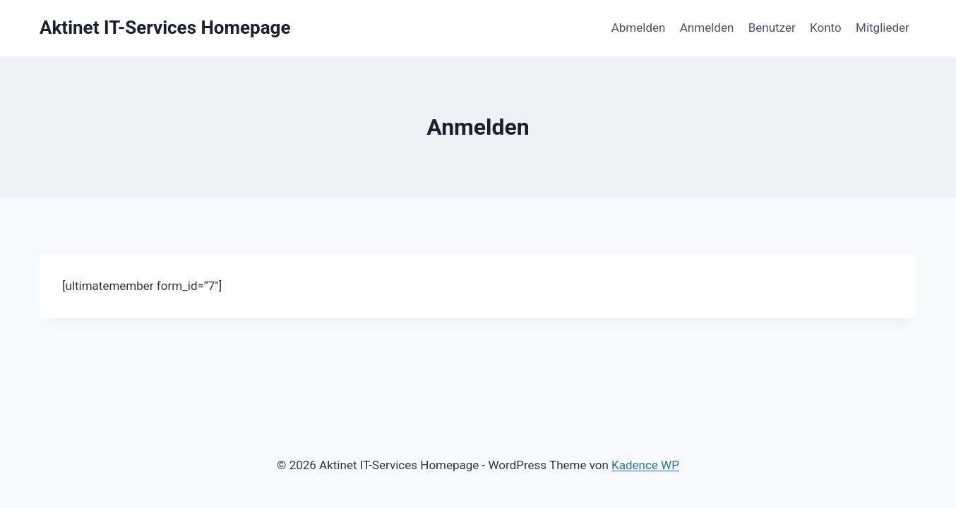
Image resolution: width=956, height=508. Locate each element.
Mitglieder (882, 27)
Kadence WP (645, 465)
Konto (826, 27)
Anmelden (707, 27)
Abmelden (638, 27)
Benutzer (772, 27)
